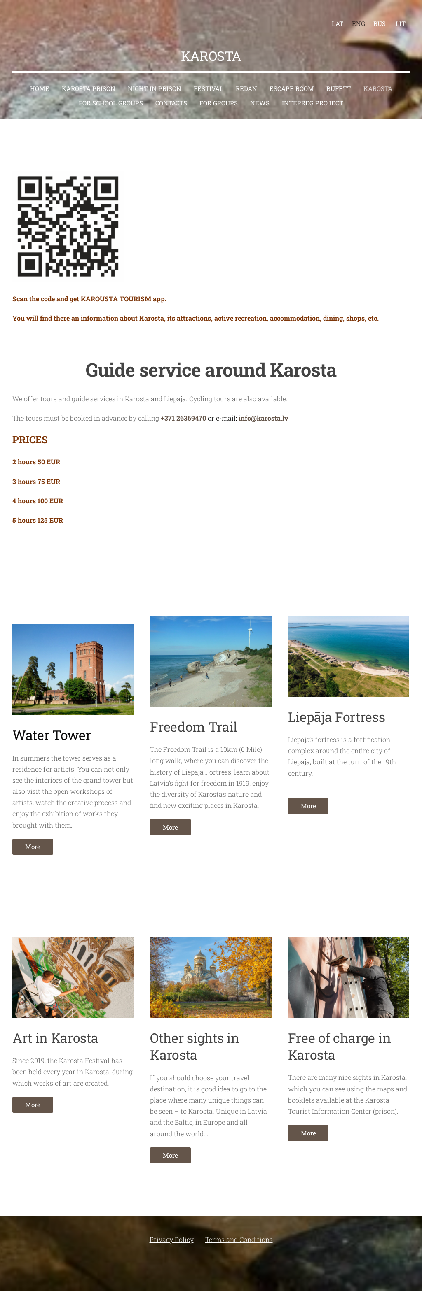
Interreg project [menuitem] (312, 93)
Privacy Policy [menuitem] (172, 1230)
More (32, 837)
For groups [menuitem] (218, 93)
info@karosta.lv (263, 408)
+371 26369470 (183, 408)
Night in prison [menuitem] (154, 79)
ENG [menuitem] (354, 19)
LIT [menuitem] (396, 19)
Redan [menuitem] (246, 79)
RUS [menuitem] (375, 19)
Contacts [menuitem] (171, 93)
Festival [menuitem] (208, 79)
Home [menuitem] (39, 79)
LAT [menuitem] (333, 19)
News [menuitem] (260, 93)
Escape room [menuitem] (292, 79)
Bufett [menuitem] (338, 79)
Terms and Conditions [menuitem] (239, 1230)
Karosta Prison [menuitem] (88, 79)
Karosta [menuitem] (377, 79)
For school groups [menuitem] (111, 93)
